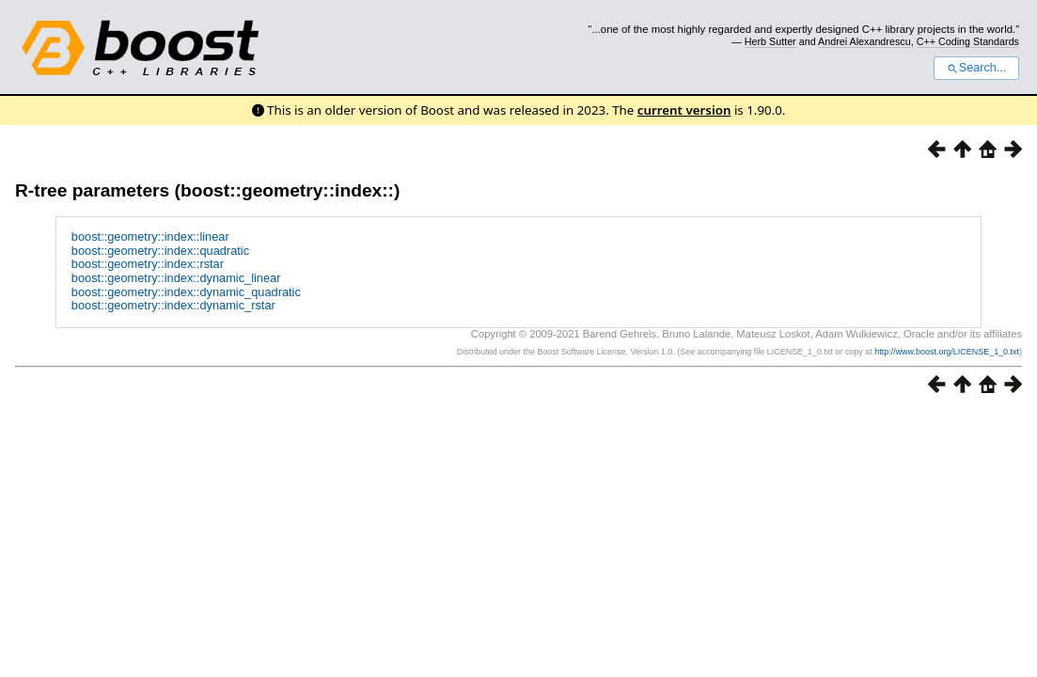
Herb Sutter (770, 41)
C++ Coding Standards (968, 41)
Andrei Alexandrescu (864, 41)
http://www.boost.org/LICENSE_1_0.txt (946, 351)
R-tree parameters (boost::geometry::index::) (207, 190)
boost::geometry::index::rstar (147, 264)
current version (684, 110)
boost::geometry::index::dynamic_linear (176, 278)
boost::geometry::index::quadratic (160, 251)
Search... (976, 67)
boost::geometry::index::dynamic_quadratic (186, 292)
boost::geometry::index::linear (150, 236)
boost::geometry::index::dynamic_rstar (173, 305)
